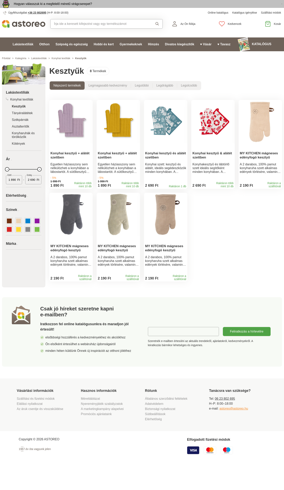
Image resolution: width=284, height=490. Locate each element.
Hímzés (153, 53)
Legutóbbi (142, 94)
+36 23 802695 (37, 21)
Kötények (18, 152)
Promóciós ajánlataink (96, 436)
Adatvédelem (154, 425)
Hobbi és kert (104, 53)
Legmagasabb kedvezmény (108, 94)
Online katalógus (218, 21)
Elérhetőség (153, 441)
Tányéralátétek (22, 122)
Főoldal (6, 67)
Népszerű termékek (67, 94)
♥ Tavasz (223, 53)
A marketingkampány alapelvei (102, 430)
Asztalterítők (20, 135)
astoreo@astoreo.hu (233, 430)
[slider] (7, 178)
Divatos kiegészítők (179, 53)
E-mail (155, 353)
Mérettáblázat (90, 420)
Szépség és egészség (71, 53)
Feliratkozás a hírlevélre (246, 353)
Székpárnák (20, 128)
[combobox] (98, 32)
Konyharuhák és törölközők (23, 144)
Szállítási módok (271, 21)
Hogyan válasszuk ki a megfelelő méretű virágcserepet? (53, 8)
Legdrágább (164, 94)
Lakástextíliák (23, 53)
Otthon (44, 53)
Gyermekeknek (131, 53)
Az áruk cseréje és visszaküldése (40, 430)
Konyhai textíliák (61, 67)
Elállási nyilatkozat (30, 425)
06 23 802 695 (225, 420)
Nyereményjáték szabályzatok (102, 425)
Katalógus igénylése (244, 21)
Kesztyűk (19, 115)
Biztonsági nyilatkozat (160, 430)
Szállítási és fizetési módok (36, 420)
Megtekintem (259, 8)
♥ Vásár (206, 53)
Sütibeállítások (155, 436)
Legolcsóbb (189, 94)
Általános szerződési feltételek (166, 420)
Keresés (157, 33)
